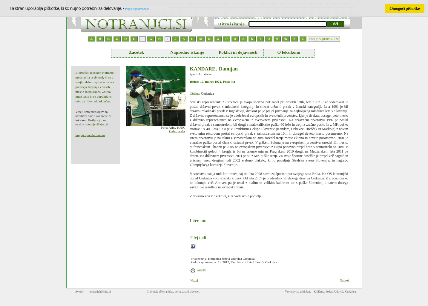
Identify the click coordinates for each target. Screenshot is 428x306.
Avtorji (79, 291)
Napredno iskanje (187, 52)
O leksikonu (288, 52)
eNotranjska (166, 291)
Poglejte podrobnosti (137, 8)
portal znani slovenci (187, 291)
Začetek (136, 52)
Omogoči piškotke (404, 8)
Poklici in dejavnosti (238, 52)
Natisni (201, 269)
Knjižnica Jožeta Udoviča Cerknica (335, 291)
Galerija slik (177, 131)
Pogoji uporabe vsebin (90, 135)
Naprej (344, 280)
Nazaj (194, 280)
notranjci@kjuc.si (96, 124)
